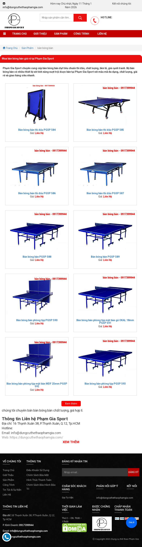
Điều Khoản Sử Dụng (37, 470)
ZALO (132, 522)
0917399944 (26, 525)
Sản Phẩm (60, 33)
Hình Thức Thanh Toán (38, 479)
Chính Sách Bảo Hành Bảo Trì (40, 486)
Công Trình (81, 33)
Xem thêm (71, 403)
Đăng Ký (133, 472)
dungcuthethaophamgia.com (25, 536)
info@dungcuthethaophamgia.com (29, 530)
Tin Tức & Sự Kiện (12, 489)
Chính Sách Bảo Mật (37, 475)
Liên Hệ (102, 33)
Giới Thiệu (40, 33)
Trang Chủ (19, 33)
